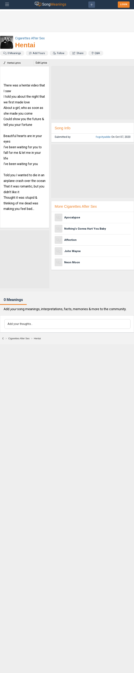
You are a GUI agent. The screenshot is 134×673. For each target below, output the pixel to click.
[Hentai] (37, 338)
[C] (3, 338)
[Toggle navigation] (7, 5)
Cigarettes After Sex (30, 38)
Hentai (25, 45)
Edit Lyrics (41, 62)
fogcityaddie (103, 137)
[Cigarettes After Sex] (18, 338)
